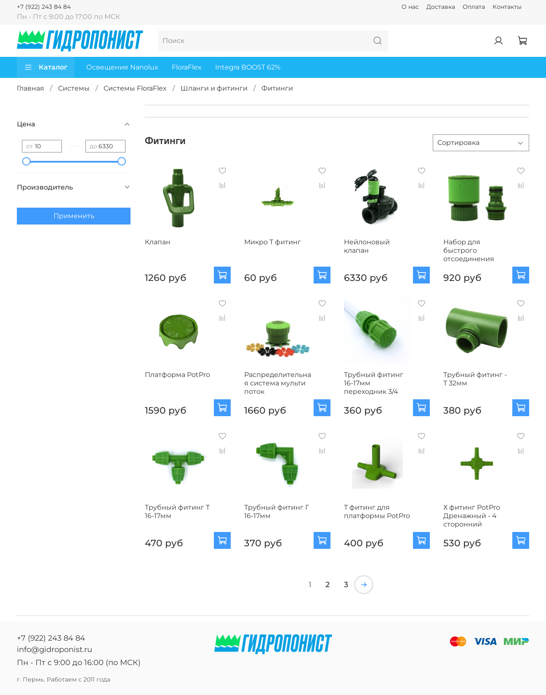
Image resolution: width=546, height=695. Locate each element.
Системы (74, 88)
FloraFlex (187, 67)
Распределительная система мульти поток (277, 383)
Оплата (474, 7)
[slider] (26, 161)
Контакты (507, 7)
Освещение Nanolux (122, 67)
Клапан (157, 242)
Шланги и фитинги (214, 88)
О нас (410, 7)
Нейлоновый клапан (367, 246)
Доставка (440, 7)
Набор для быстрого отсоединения (468, 250)
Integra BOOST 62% (247, 67)
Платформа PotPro (177, 375)
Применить (73, 216)
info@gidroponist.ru (54, 649)
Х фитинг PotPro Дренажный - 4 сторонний (471, 515)
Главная (30, 88)
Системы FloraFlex (135, 88)
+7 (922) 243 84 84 (44, 7)
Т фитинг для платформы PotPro (377, 511)
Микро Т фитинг (272, 242)
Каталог (45, 67)
